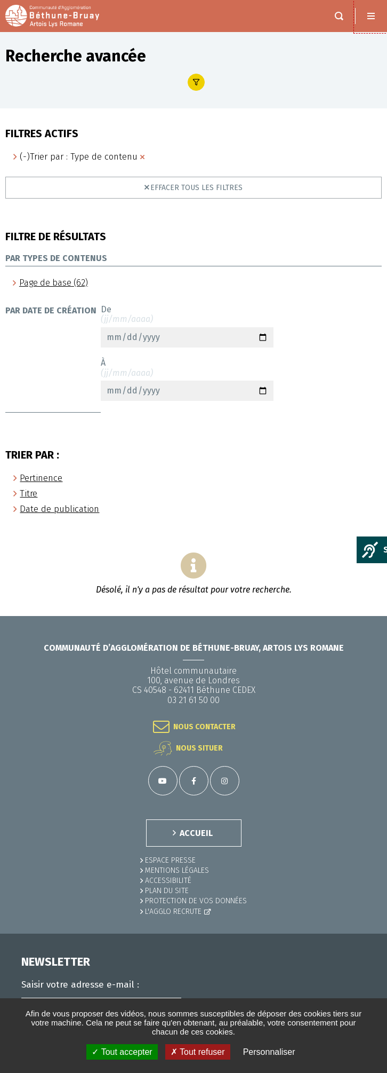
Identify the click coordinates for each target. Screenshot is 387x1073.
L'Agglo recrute (173, 911)
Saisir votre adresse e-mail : (80, 985)
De (187, 326)
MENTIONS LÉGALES (177, 870)
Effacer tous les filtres (196, 187)
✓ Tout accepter (122, 1051)
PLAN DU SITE (167, 890)
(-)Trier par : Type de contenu (79, 156)
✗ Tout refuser (198, 1051)
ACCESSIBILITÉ (168, 880)
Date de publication (59, 509)
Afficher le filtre (196, 82)
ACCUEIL (196, 833)
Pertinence (41, 478)
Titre (28, 493)
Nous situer (199, 748)
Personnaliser (269, 1051)
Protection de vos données (196, 900)
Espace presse (170, 860)
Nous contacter (204, 726)
